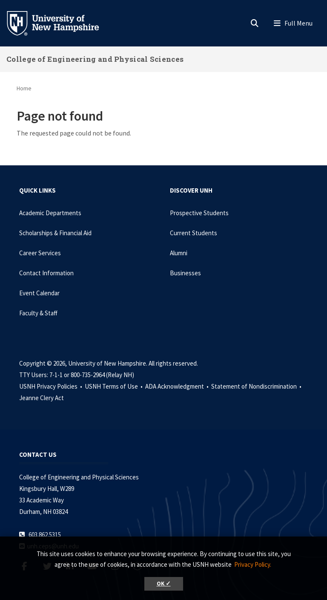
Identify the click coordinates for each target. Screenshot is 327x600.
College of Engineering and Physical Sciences (95, 59)
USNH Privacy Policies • (51, 386)
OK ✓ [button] (164, 583)
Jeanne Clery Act (41, 398)
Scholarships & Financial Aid (55, 233)
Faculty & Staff (38, 313)
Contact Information (46, 273)
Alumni (178, 253)
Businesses (185, 273)
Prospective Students (199, 213)
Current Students (193, 233)
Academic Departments (50, 213)
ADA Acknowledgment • (177, 386)
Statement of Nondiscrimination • (257, 386)
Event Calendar (39, 293)
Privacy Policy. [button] (252, 564)
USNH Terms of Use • (114, 386)
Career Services (40, 253)
